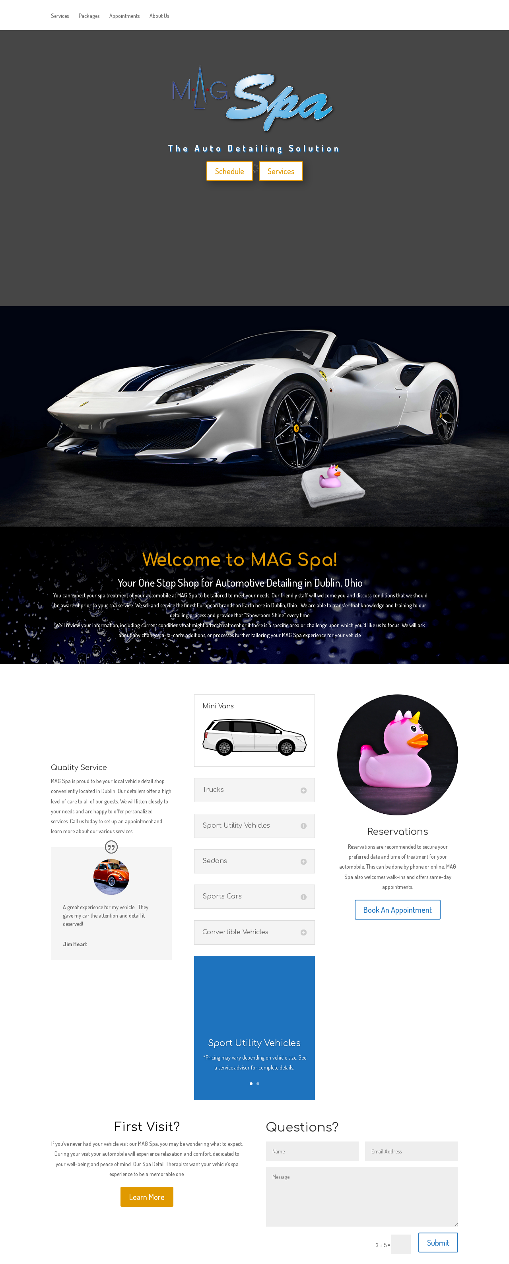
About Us (159, 16)
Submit (438, 1242)
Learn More (147, 1197)
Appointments (124, 16)
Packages (89, 16)
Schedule (229, 171)
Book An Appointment (397, 909)
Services (60, 16)
